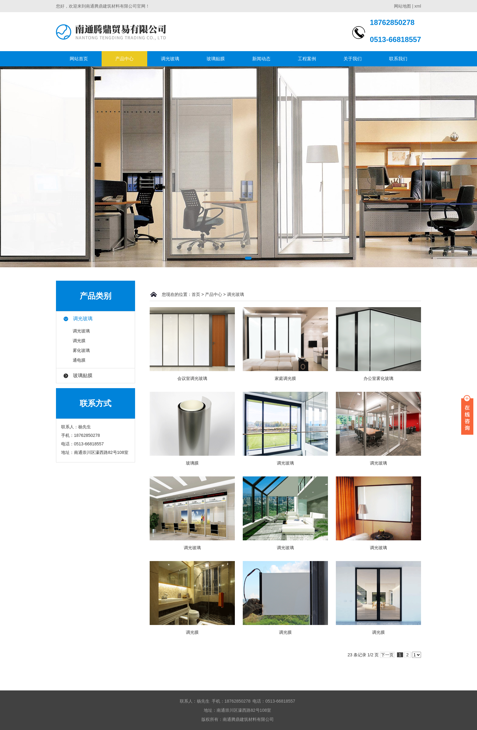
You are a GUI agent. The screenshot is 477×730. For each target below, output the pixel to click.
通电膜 (79, 360)
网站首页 (79, 58)
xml (417, 6)
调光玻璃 (170, 58)
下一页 (387, 654)
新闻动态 (261, 58)
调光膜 (79, 340)
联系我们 (398, 58)
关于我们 (352, 58)
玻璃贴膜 (216, 58)
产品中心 (124, 58)
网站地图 (402, 6)
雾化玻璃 (81, 350)
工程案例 (307, 58)
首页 (196, 294)
